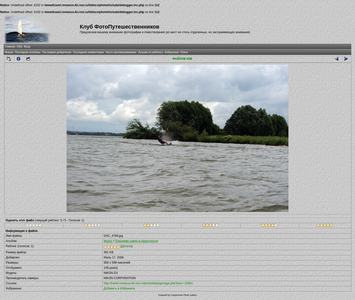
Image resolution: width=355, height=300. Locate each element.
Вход (27, 46)
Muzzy (108, 241)
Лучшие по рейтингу (150, 52)
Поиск (184, 52)
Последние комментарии (88, 52)
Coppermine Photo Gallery (184, 295)
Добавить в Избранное (119, 288)
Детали (126, 246)
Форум (9, 52)
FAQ (19, 46)
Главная (10, 46)
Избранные (171, 52)
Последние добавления (56, 52)
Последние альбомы (27, 52)
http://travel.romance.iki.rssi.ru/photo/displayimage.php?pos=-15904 (148, 283)
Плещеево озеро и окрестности (136, 241)
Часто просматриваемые (121, 52)
